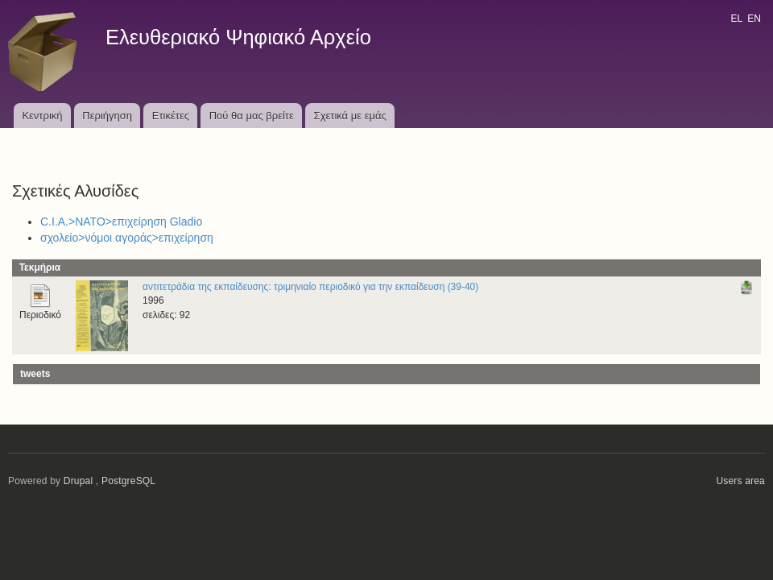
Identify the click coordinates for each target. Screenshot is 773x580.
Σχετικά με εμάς (350, 116)
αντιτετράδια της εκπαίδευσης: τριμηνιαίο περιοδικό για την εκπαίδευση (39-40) (310, 286)
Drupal (78, 481)
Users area (740, 481)
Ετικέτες (170, 116)
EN (754, 18)
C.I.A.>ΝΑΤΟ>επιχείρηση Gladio (121, 221)
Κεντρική (42, 116)
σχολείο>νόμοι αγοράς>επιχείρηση (126, 237)
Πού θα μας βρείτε (251, 116)
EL (736, 18)
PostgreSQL (128, 481)
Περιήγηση (107, 116)
